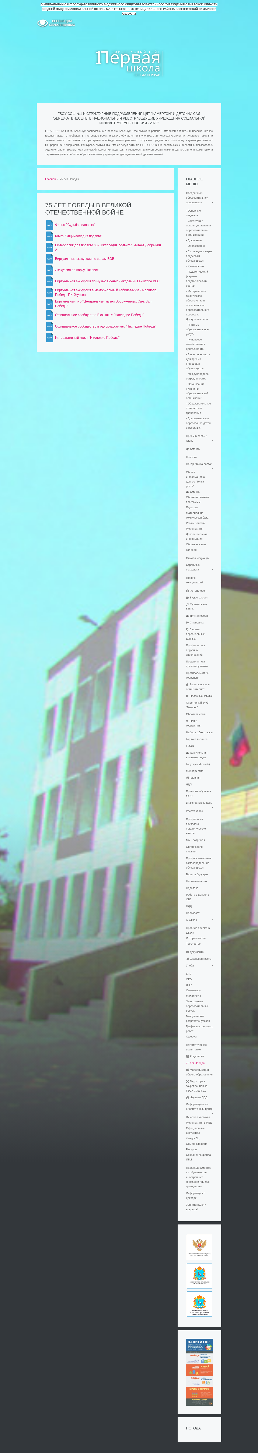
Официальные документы (195, 1130)
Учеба (190, 965)
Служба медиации (197, 558)
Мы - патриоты (195, 840)
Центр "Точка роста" (199, 464)
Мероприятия (194, 528)
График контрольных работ (199, 1029)
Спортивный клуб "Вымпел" (197, 705)
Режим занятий (196, 523)
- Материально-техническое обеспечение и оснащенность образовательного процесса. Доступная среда (197, 305)
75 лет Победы (195, 1063)
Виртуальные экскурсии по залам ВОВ (84, 259)
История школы (196, 938)
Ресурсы (191, 1149)
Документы (193, 448)
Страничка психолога (193, 567)
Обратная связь (196, 544)
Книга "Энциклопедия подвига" (78, 236)
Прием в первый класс (196, 438)
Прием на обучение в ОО (198, 794)
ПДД (189, 906)
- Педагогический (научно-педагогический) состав (197, 278)
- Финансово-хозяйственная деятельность (195, 344)
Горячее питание (197, 739)
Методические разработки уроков (198, 1018)
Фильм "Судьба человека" (75, 225)
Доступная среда (197, 615)
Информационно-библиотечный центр (199, 1106)
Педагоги (192, 507)
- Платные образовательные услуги (197, 329)
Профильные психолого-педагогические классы (196, 826)
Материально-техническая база (197, 515)
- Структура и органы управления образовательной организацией (198, 227)
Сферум (191, 1036)
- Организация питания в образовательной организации (197, 391)
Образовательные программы (197, 499)
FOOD (190, 745)
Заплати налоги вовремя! (196, 1207)
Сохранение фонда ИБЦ (198, 1157)
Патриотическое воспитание (196, 1047)
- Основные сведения (193, 213)
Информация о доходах (195, 1195)
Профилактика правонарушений (197, 664)
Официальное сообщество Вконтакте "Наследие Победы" (99, 315)
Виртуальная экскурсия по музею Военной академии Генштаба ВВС (107, 281)
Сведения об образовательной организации (197, 197)
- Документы (194, 240)
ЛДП (189, 784)
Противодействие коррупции (197, 675)
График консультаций (194, 580)
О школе (191, 919)
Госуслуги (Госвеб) (198, 764)
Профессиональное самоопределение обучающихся (199, 863)
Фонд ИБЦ (192, 1138)
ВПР (189, 984)
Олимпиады (193, 990)
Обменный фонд (197, 1143)
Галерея (191, 549)
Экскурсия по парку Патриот (76, 270)
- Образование (195, 245)
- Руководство (195, 266)
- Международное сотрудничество (197, 376)
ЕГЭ (188, 973)
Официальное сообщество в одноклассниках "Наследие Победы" (105, 326)
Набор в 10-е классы (199, 732)
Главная (50, 179)
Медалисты (193, 995)
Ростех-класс (194, 811)
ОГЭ (189, 979)
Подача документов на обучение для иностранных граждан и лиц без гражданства (198, 1177)
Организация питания (194, 849)
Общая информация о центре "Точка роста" (195, 479)
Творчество (193, 943)
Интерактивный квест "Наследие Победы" (87, 337)
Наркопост (193, 913)
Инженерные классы (199, 802)
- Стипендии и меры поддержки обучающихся (199, 256)
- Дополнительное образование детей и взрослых (198, 423)
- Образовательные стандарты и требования (198, 408)
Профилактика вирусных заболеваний (195, 650)
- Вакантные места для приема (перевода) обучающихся (198, 361)
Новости (191, 457)
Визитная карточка (198, 1117)
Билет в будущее (197, 874)
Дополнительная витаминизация (197, 755)
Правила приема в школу (198, 930)
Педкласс (192, 888)
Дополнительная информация (197, 536)
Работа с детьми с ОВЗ (197, 897)
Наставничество (196, 881)
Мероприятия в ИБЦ (199, 1122)
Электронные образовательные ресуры (197, 1006)
